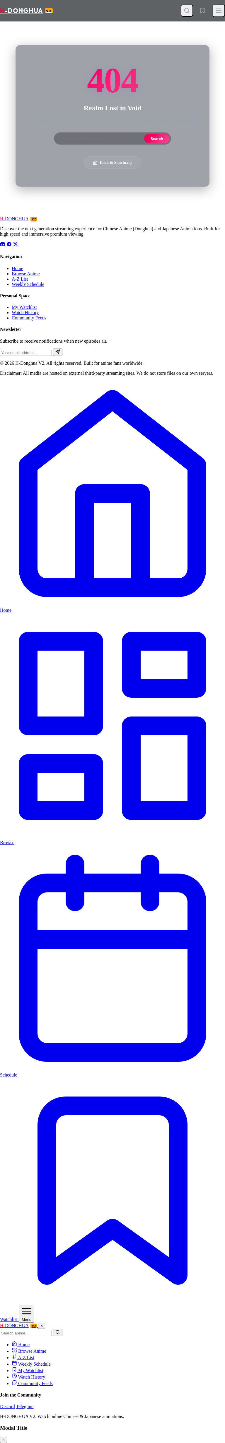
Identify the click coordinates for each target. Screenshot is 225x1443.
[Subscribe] (57, 352)
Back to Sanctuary (112, 162)
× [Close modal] (3, 1440)
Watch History (25, 312)
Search (157, 138)
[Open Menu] (26, 1314)
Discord (7, 1406)
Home (17, 268)
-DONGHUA (26, 10)
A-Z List (20, 278)
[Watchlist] (202, 10)
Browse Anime (26, 273)
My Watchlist (24, 307)
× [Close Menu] (41, 1326)
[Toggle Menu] (218, 10)
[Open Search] (187, 10)
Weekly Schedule (28, 284)
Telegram (24, 1406)
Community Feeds (29, 317)
